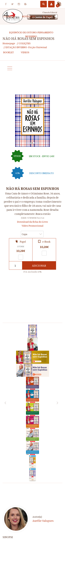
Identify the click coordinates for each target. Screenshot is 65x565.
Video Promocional (32, 225)
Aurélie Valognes (42, 520)
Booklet (8, 52)
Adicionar (39, 265)
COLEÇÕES (9, 16)
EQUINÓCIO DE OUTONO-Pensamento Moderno (31, 34)
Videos (25, 52)
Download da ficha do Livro (32, 221)
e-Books (47, 16)
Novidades (28, 16)
